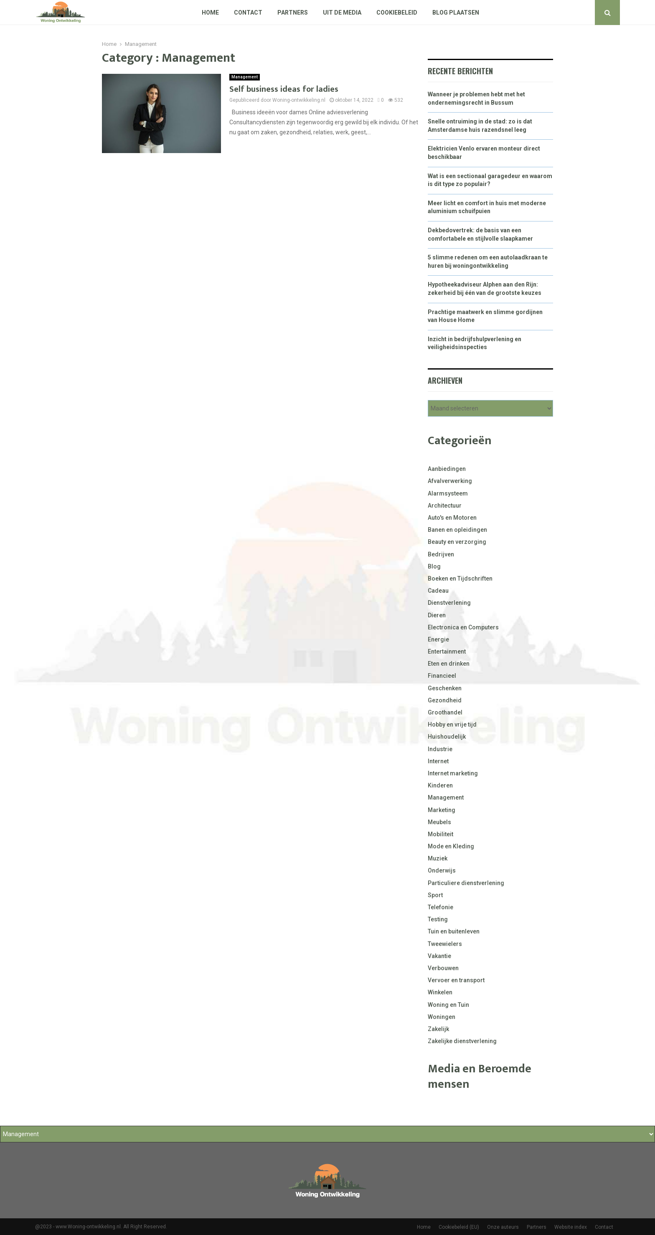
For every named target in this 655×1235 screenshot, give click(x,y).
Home (210, 12)
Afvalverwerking (450, 481)
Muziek (437, 858)
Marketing (441, 810)
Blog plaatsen (455, 12)
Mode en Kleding (451, 846)
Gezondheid (445, 700)
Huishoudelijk (447, 736)
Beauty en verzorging (457, 541)
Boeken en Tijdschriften (460, 578)
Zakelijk (438, 1029)
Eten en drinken (449, 663)
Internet (438, 761)
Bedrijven (441, 554)
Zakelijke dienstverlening (462, 1041)
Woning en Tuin (448, 1004)
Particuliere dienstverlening (466, 883)
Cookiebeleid (396, 12)
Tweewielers (445, 944)
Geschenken (445, 688)
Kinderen (440, 785)
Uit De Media (342, 12)
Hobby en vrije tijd (452, 724)
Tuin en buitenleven (454, 931)
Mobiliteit (440, 834)
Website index (570, 1227)
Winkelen (440, 992)
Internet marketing (453, 773)
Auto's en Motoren (452, 517)
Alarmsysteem (448, 493)
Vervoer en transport (456, 980)
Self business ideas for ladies (283, 89)
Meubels (439, 822)
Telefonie (440, 907)
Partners (292, 12)
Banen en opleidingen (457, 529)
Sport (435, 895)
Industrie (440, 749)
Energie (438, 639)
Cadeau (438, 590)
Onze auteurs (503, 1227)
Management (244, 77)
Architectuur (445, 505)
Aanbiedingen (447, 468)
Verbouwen (443, 968)
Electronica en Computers (463, 627)
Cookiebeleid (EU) (459, 1227)
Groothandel (445, 712)
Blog (434, 566)
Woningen (441, 1017)
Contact (248, 12)
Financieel (442, 675)
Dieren (437, 615)
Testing (438, 919)
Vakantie (439, 956)
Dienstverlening (449, 602)
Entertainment (447, 651)
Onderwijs (442, 870)
